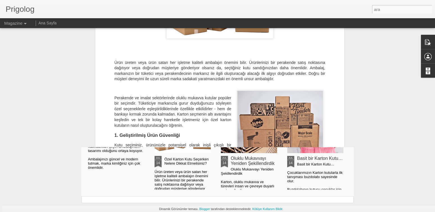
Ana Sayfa (47, 23)
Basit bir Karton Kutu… (320, 158)
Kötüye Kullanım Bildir (267, 209)
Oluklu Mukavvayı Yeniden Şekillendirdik (253, 161)
